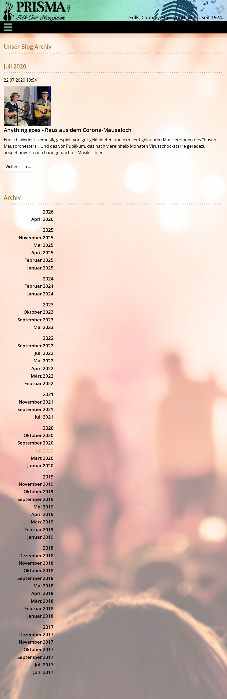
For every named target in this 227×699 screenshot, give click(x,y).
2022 (48, 338)
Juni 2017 (43, 672)
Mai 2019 (43, 507)
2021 (48, 394)
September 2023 (35, 320)
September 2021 (35, 409)
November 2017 (36, 642)
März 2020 (42, 458)
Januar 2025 (40, 268)
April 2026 (42, 219)
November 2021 (36, 402)
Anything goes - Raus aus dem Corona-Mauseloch (68, 130)
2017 (48, 627)
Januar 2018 (40, 616)
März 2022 (42, 376)
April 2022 (42, 368)
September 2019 (35, 499)
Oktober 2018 (38, 570)
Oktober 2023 (38, 312)
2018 (48, 548)
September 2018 (35, 578)
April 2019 (42, 514)
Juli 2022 (44, 353)
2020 (48, 428)
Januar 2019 (40, 537)
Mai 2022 (43, 361)
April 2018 (42, 593)
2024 (48, 278)
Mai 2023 (43, 327)
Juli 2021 (44, 417)
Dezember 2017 (36, 634)
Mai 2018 (43, 586)
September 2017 (35, 657)
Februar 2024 (38, 286)
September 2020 (35, 443)
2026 (48, 211)
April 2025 (42, 252)
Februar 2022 (38, 383)
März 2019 (42, 522)
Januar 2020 (40, 465)
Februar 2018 (38, 608)
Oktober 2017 (38, 649)
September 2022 (35, 346)
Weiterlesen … (19, 167)
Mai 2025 (43, 245)
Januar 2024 (40, 294)
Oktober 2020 (38, 435)
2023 (48, 304)
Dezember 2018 (36, 555)
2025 (48, 230)
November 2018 (36, 563)
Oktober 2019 (38, 491)
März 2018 (42, 601)
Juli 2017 (44, 665)
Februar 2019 (38, 529)
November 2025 (36, 237)
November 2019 (36, 484)
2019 (48, 476)
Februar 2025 (38, 260)
